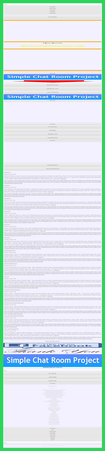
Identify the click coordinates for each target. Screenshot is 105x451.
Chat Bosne (52, 11)
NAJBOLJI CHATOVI (19, 196)
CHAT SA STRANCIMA (52, 92)
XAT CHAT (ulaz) (52, 17)
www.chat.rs (39, 180)
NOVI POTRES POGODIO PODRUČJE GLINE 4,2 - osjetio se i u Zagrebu (54, 401)
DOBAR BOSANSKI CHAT (65, 180)
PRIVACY (58, 445)
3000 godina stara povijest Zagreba (54, 400)
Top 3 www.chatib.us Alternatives (54, 422)
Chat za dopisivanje (54, 415)
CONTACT (54, 445)
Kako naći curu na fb (54, 420)
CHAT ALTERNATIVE (52, 165)
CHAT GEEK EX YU (40, 274)
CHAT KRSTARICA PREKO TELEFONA (23, 182)
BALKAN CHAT (52, 380)
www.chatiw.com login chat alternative (54, 421)
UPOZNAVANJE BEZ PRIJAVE (11, 183)
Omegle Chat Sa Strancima (54, 416)
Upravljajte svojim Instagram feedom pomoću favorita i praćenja (54, 390)
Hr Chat (52, 439)
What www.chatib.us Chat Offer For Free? (54, 424)
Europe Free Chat (54, 411)
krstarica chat (89, 338)
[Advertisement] (52, 31)
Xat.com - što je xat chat (54, 402)
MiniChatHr (54, 398)
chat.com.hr (52, 6)
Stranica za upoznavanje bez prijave (54, 405)
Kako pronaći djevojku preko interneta (54, 418)
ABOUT (50, 445)
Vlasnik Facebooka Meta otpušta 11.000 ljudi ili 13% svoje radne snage (54, 392)
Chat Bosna (52, 434)
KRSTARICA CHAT (52, 134)
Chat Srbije (52, 9)
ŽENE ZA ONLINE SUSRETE (39, 182)
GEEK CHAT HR (27, 235)
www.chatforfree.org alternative (54, 410)
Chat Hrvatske (52, 8)
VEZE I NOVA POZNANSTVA (53, 182)
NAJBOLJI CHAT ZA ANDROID (23, 209)
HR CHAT (20, 183)
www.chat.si (15, 180)
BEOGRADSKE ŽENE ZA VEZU (68, 182)
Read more (63, 178)
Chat (52, 430)
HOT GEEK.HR (52, 373)
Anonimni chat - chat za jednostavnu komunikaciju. (54, 397)
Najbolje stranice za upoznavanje (54, 404)
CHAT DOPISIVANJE (52, 137)
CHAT (5, 4)
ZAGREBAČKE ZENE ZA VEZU (83, 182)
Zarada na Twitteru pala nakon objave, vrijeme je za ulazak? (54, 395)
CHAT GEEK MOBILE (33, 287)
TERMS (62, 445)
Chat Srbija (54, 412)
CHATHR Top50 (13, 326)
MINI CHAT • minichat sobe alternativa (54, 408)
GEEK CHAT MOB (39, 261)
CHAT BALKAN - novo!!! (53, 88)
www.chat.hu (7, 172)
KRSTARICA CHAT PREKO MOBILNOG (89, 206)
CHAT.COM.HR (52, 377)
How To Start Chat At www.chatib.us (54, 423)
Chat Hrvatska (54, 413)
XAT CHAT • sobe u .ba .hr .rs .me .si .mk (54, 407)
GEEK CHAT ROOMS (36, 248)
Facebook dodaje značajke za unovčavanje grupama (54, 393)
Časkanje (54, 406)
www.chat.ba (28, 180)
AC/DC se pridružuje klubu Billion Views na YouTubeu (54, 396)
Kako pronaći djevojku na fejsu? (54, 419)
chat (8, 245)
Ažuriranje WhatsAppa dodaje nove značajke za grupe (54, 391)
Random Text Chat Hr (54, 399)
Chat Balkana (52, 13)
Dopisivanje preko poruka (54, 414)
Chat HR (53, 438)
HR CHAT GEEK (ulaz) (52, 85)
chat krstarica (83, 338)
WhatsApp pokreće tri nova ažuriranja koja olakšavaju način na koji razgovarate (54, 394)
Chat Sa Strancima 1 (54, 417)
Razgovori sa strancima (54, 403)
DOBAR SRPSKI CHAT (53, 180)
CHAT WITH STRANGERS (52, 168)
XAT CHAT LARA (52, 126)
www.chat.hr (45, 180)
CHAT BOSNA (52, 130)
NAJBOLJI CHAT (31, 222)
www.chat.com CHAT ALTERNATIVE (53, 409)
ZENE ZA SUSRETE (96, 182)
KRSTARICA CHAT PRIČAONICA (84, 180)
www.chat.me (22, 180)
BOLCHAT (74, 180)
